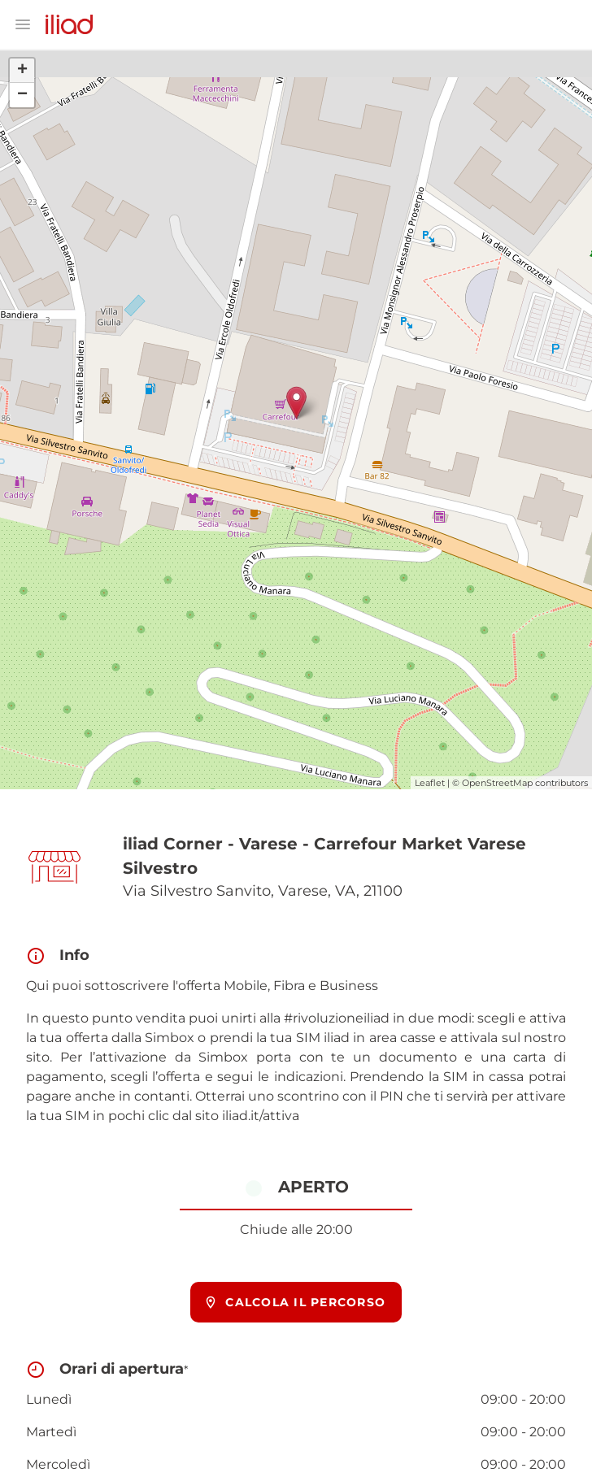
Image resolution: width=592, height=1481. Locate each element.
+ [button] (22, 71)
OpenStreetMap (497, 782)
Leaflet (430, 782)
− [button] (22, 95)
